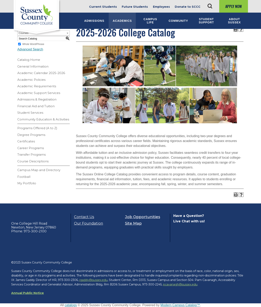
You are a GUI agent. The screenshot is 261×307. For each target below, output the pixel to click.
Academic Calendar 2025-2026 (41, 73)
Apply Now (233, 6)
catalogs (71, 305)
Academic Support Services (38, 93)
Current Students (103, 7)
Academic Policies (31, 80)
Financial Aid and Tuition (36, 106)
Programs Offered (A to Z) (37, 128)
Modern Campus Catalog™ (180, 305)
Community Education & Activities (43, 119)
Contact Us (84, 217)
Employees (161, 7)
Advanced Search (30, 49)
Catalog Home (28, 60)
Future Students (135, 7)
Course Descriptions (33, 161)
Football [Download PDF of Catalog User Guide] (23, 177)
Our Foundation (88, 223)
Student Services (30, 113)
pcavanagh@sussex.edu (180, 284)
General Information (33, 66)
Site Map (133, 223)
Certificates (26, 141)
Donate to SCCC (187, 7)
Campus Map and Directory (38, 170)
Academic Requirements (36, 86)
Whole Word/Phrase (33, 44)
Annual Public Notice (27, 293)
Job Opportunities (142, 217)
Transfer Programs (31, 154)
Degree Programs (31, 135)
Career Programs (30, 148)
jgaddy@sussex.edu (93, 280)
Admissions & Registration (36, 99)
